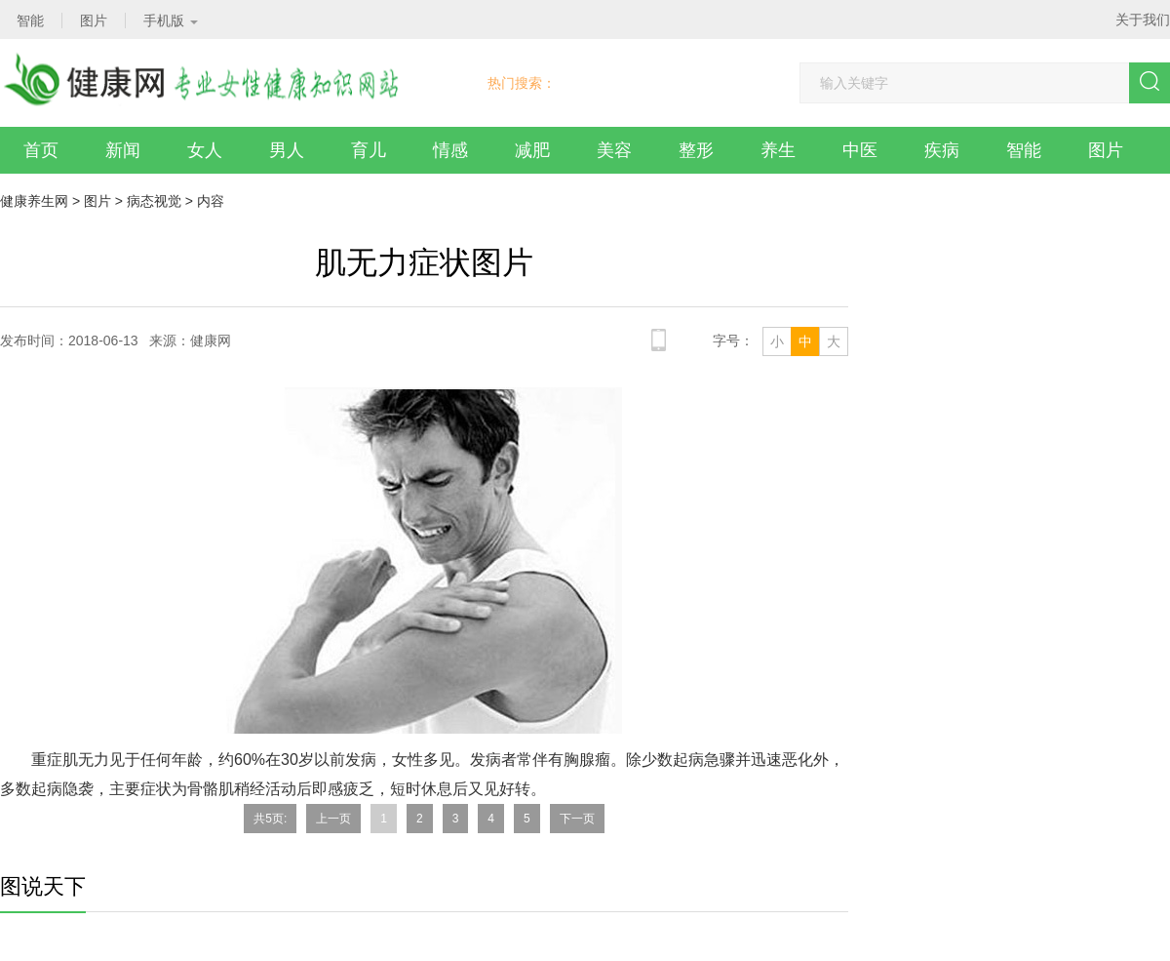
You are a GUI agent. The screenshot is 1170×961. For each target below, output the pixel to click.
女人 (204, 150)
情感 (450, 150)
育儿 (368, 150)
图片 (1105, 150)
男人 (286, 150)
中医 (860, 150)
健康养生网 (34, 201)
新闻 (122, 150)
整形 (696, 150)
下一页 (577, 818)
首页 (40, 150)
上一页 (333, 818)
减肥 (532, 150)
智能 (1023, 150)
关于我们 (1142, 19)
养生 (778, 150)
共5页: (270, 818)
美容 (614, 150)
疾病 (941, 150)
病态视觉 (154, 201)
